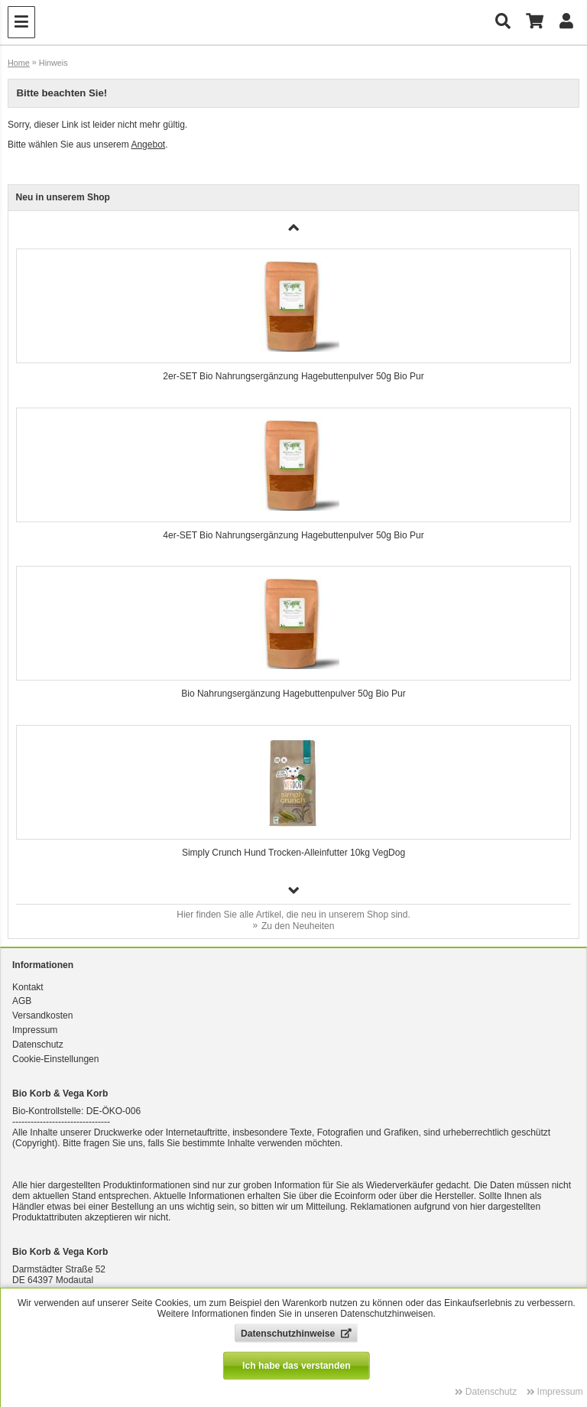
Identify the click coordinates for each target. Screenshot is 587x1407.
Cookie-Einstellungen (55, 1059)
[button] (294, 890)
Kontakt (28, 987)
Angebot (148, 144)
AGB (21, 1001)
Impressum (34, 1030)
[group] (294, 320)
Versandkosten (42, 1015)
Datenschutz (37, 1044)
